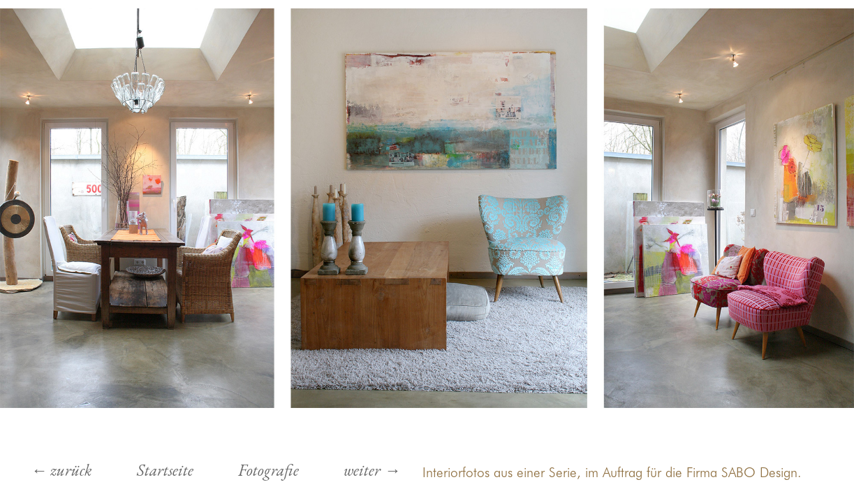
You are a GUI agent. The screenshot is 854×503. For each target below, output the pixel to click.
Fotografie (268, 470)
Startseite (165, 470)
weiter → (372, 470)
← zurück (61, 470)
